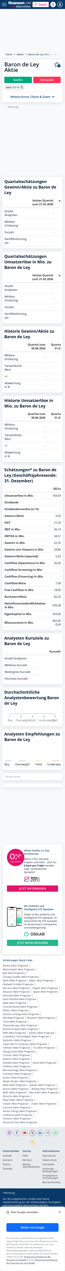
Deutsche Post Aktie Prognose (20, 1122)
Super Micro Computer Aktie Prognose (25, 1044)
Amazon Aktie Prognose (16, 991)
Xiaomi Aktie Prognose (41, 1032)
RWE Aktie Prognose (14, 1032)
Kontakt (7, 1156)
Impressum (49, 1156)
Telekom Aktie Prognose (16, 1066)
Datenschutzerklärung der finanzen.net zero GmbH (32, 1261)
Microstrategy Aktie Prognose (20, 1070)
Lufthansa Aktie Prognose (17, 1115)
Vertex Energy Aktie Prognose (20, 1111)
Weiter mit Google (32, 1227)
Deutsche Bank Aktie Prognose (20, 1029)
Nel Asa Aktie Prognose (16, 988)
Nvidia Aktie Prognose (15, 965)
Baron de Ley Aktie (39, 54)
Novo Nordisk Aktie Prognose (19, 999)
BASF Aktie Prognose (14, 1092)
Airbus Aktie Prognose (15, 1077)
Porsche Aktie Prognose (16, 1096)
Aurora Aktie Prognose (16, 1088)
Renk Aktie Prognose (14, 980)
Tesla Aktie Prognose (15, 1021)
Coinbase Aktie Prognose (17, 1073)
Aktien (20, 54)
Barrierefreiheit (51, 1182)
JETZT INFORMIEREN (32, 888)
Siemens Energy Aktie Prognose (21, 1014)
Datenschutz (49, 1160)
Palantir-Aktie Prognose (16, 1059)
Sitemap (7, 1168)
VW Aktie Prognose (13, 1017)
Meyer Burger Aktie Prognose (20, 1081)
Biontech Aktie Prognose (41, 1017)
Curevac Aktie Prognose (16, 1055)
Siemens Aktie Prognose (17, 1118)
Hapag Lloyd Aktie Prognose (19, 1051)
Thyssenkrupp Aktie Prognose (20, 1025)
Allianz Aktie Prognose (15, 1010)
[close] (59, 1212)
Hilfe (25, 1156)
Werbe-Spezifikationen (31, 1165)
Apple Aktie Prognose (45, 991)
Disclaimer (48, 1164)
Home (9, 54)
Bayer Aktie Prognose (41, 980)
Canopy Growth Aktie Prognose (20, 976)
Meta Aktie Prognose (15, 1085)
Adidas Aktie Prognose (42, 1085)
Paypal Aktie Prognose (45, 988)
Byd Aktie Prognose (14, 973)
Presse (6, 1164)
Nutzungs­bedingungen (50, 1170)
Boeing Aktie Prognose (44, 1088)
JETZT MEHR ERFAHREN (32, 943)
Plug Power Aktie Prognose (18, 1099)
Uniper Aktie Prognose (16, 1103)
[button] (40, 4)
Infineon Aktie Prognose (16, 1047)
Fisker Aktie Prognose (44, 1103)
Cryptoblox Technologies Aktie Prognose (26, 1036)
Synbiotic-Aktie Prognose (17, 1040)
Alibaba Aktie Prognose (16, 1062)
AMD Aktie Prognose (14, 1003)
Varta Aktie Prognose (44, 1062)
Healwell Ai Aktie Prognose (18, 984)
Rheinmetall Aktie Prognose (19, 969)
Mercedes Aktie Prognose (44, 1092)
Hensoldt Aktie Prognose (17, 995)
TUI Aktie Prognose (44, 1047)
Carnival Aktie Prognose (16, 1107)
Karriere (7, 1160)
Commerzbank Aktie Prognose (20, 1006)
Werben (27, 1160)
